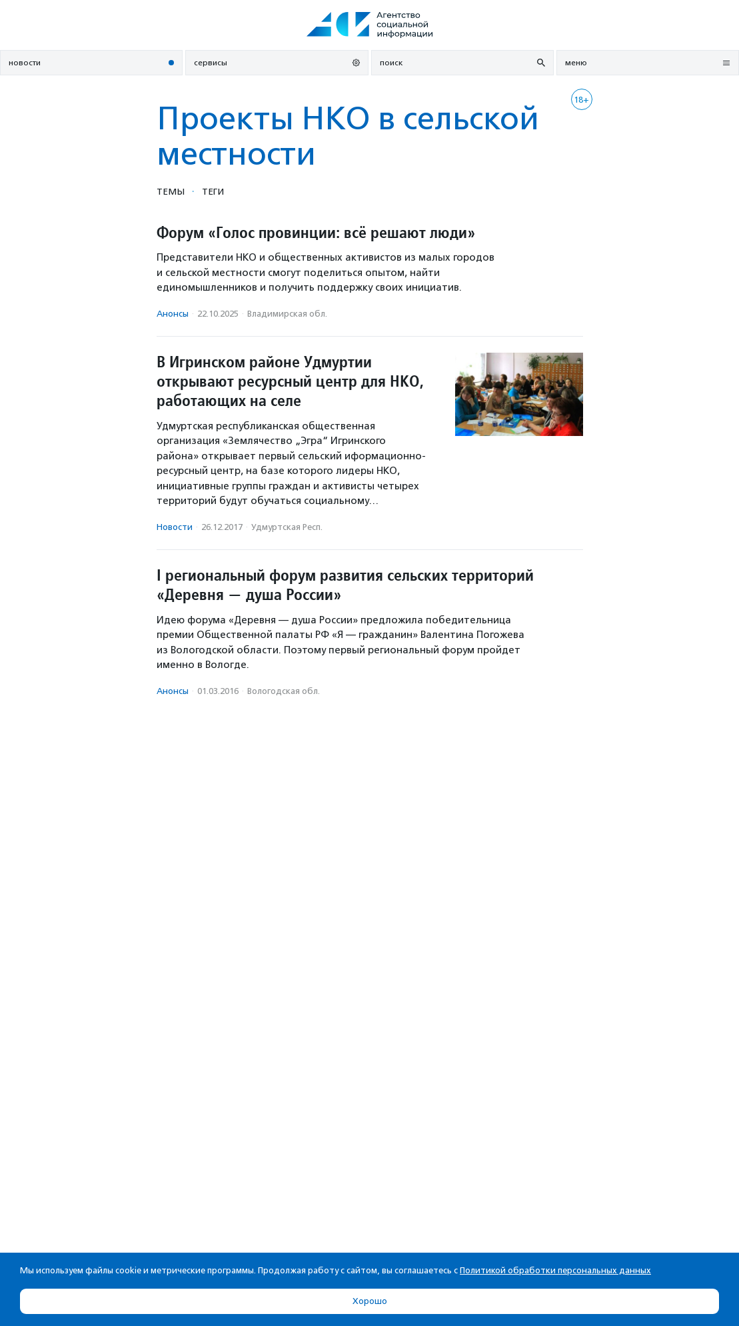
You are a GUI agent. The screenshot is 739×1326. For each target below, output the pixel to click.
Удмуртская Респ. (287, 527)
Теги (213, 191)
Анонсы (173, 314)
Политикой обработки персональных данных (555, 1270)
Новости (175, 527)
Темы (171, 191)
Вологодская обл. (283, 691)
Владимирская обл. (287, 314)
